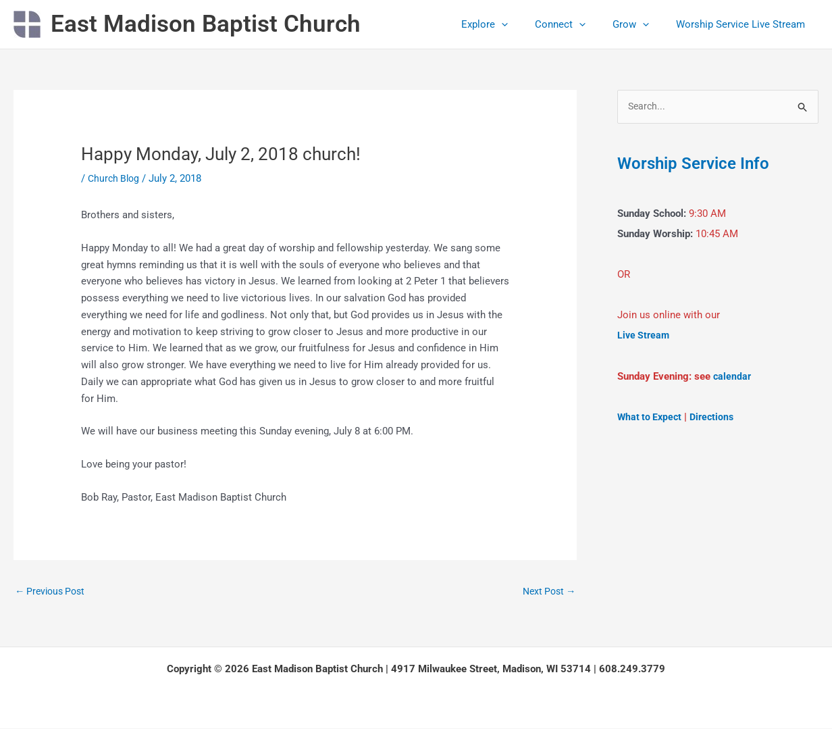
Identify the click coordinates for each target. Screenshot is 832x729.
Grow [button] (641, 24)
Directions (716, 417)
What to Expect (651, 417)
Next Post (546, 592)
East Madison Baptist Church (206, 24)
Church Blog (115, 178)
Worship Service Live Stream (743, 24)
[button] (525, 24)
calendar (732, 376)
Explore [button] (508, 24)
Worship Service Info (699, 163)
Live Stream (644, 336)
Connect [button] (577, 24)
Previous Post (52, 592)
